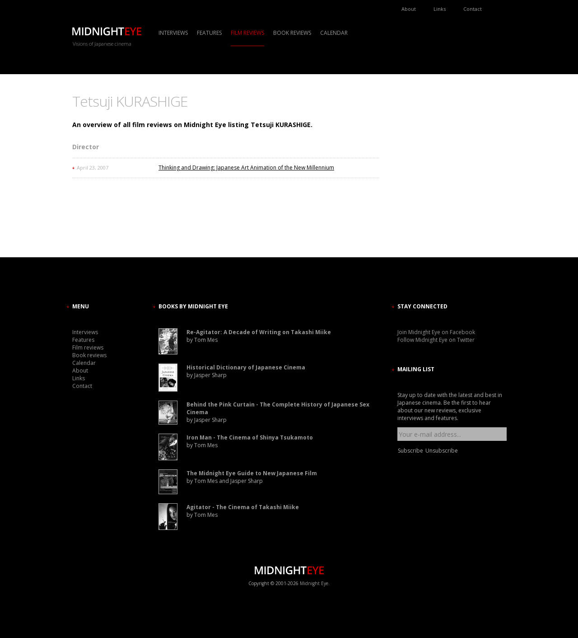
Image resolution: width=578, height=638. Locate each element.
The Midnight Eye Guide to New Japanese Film (251, 473)
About (408, 8)
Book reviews (292, 33)
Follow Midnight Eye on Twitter (436, 340)
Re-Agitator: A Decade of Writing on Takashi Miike (258, 332)
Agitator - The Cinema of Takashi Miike (242, 507)
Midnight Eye (314, 583)
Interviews (173, 33)
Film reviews (247, 33)
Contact (472, 8)
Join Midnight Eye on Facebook (436, 332)
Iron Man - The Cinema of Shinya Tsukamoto (249, 437)
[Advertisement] (424, 174)
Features (209, 33)
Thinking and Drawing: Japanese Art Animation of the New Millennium (246, 167)
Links (440, 8)
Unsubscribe (441, 450)
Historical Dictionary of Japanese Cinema (245, 367)
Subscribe (410, 450)
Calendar (334, 33)
